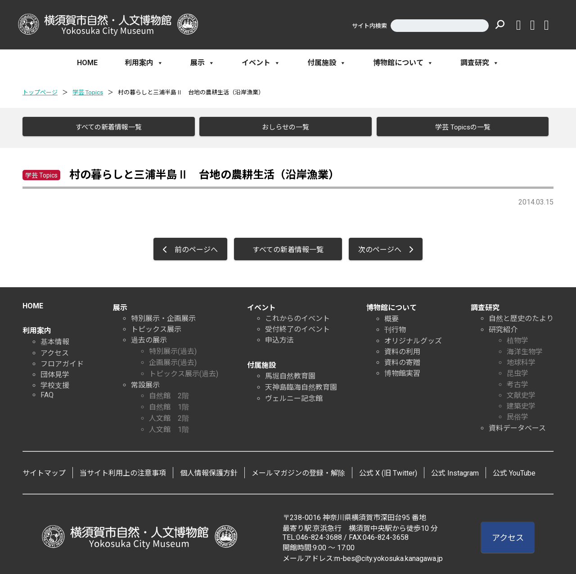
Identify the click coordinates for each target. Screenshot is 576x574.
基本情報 (54, 339)
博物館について (403, 62)
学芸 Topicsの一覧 (459, 127)
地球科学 (521, 360)
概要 (391, 316)
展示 (202, 62)
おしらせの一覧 (282, 127)
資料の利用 (402, 349)
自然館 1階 (169, 404)
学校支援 (54, 382)
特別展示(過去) (173, 348)
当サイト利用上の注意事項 (123, 470)
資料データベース (517, 425)
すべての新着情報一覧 (105, 127)
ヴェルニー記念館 (294, 396)
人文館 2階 (169, 415)
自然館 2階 (169, 393)
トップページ (40, 92)
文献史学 (521, 392)
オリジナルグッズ (413, 338)
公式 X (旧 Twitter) (388, 470)
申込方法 (279, 337)
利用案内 (144, 62)
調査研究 (479, 62)
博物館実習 (402, 370)
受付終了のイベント (297, 326)
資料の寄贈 (402, 360)
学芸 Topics (87, 92)
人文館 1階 (169, 427)
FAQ (47, 392)
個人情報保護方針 (209, 470)
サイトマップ (44, 470)
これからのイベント (297, 315)
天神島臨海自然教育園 (301, 384)
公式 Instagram (455, 470)
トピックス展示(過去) (183, 371)
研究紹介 (503, 327)
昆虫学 (517, 370)
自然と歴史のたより (521, 315)
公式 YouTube (514, 470)
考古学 (517, 382)
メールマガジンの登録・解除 (298, 470)
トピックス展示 (156, 326)
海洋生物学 (525, 349)
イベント (261, 62)
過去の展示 (149, 337)
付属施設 (326, 62)
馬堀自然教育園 (290, 373)
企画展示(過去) (173, 360)
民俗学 (517, 414)
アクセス (54, 350)
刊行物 (395, 327)
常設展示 (145, 382)
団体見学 (54, 372)
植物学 (517, 338)
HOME (87, 62)
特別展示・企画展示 (163, 315)
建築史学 (521, 403)
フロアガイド (62, 361)
